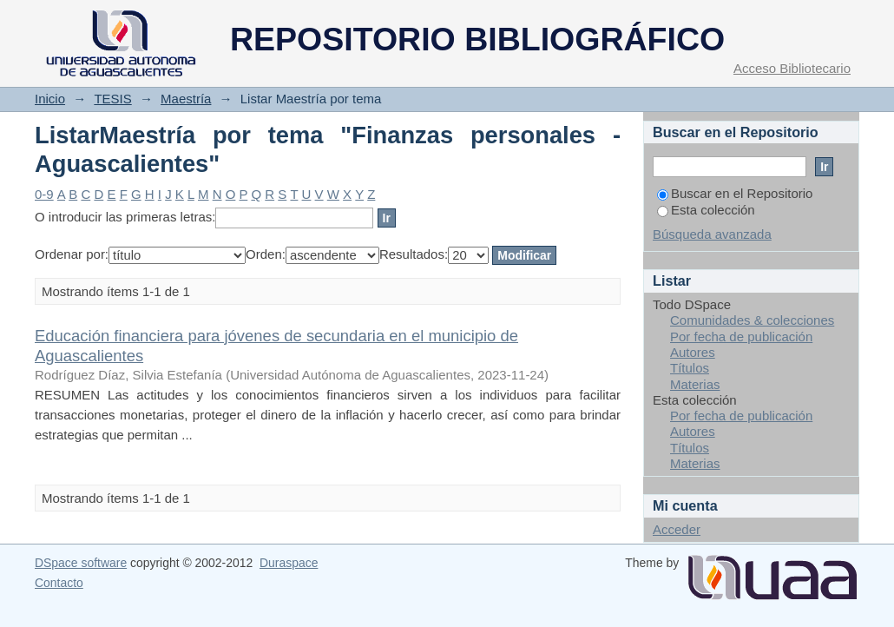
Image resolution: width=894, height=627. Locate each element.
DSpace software (81, 563)
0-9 (44, 194)
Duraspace (289, 563)
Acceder (676, 529)
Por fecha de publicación (741, 336)
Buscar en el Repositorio (734, 193)
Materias (695, 384)
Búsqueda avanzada (712, 234)
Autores (692, 352)
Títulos (689, 367)
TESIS (112, 98)
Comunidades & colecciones (752, 320)
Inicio (50, 98)
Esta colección (706, 209)
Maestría (186, 98)
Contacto (59, 583)
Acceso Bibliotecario (792, 68)
